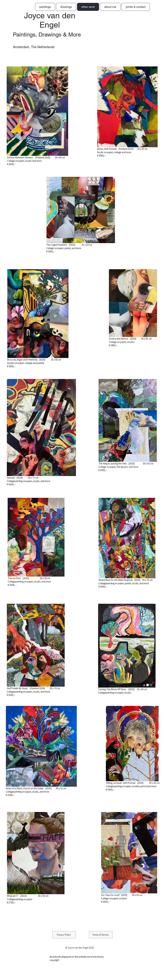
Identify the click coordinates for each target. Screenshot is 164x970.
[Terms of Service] (100, 934)
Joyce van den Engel (49, 20)
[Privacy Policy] (64, 934)
